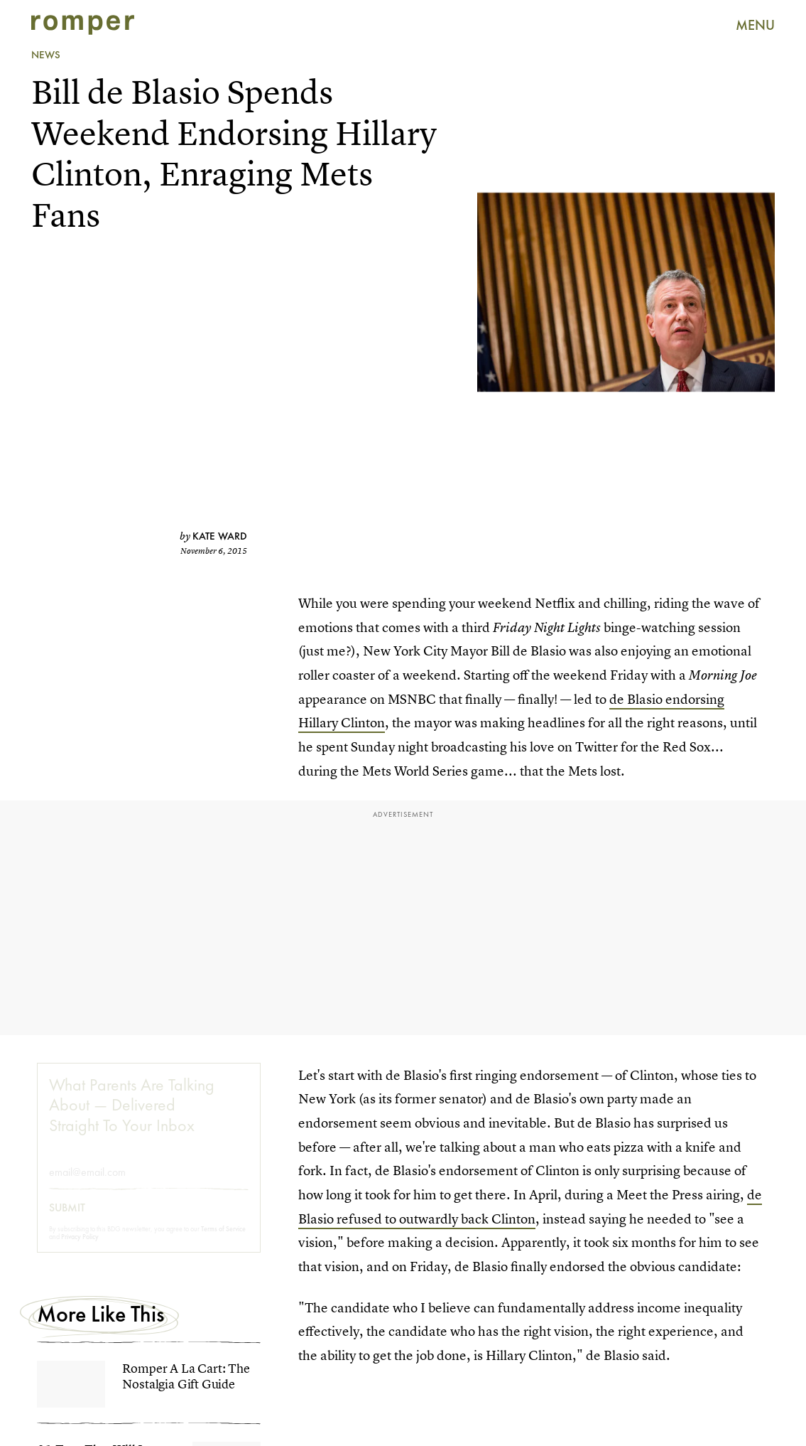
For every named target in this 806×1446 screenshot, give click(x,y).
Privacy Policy (80, 1248)
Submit (67, 1220)
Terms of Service (223, 1241)
